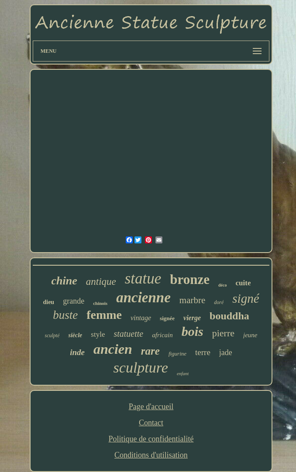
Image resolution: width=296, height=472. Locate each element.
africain (162, 335)
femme (104, 315)
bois (192, 331)
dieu (48, 302)
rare (150, 351)
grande (73, 301)
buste (65, 315)
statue (143, 278)
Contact (151, 422)
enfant (183, 373)
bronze (190, 279)
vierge (192, 318)
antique (101, 281)
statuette (128, 334)
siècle (75, 335)
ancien (112, 349)
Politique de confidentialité (151, 438)
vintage (141, 318)
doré (219, 302)
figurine (177, 353)
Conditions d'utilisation (151, 455)
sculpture (141, 367)
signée (167, 318)
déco (222, 285)
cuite (243, 283)
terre (202, 352)
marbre (192, 300)
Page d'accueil (151, 406)
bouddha (229, 316)
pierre (223, 333)
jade (225, 352)
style (98, 334)
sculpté (52, 335)
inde (77, 352)
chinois (100, 303)
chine (64, 280)
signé (245, 298)
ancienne (143, 297)
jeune (250, 335)
